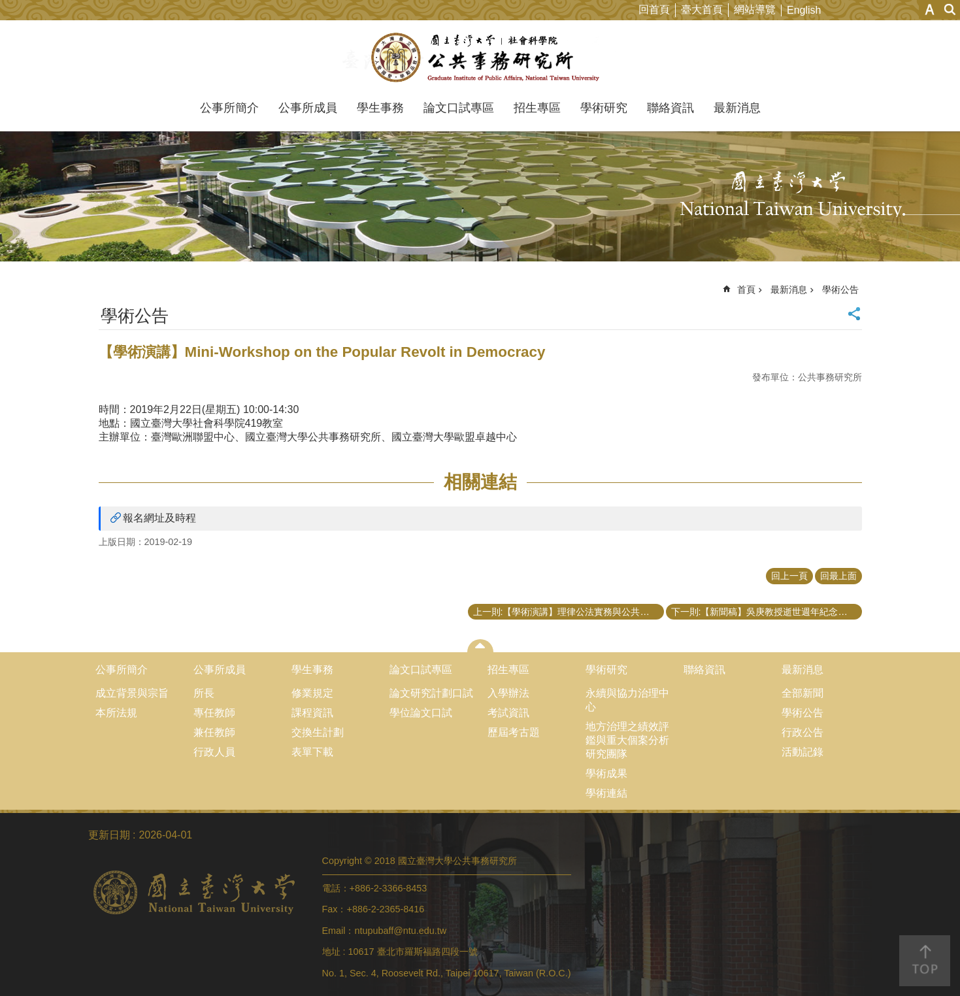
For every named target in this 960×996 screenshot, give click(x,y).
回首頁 (654, 9)
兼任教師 (214, 732)
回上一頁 (789, 576)
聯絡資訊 (670, 107)
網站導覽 (755, 9)
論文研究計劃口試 (431, 693)
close (480, 645)
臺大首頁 (702, 9)
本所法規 (116, 712)
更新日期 (109, 834)
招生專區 (537, 107)
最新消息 (737, 107)
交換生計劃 (317, 732)
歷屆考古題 (514, 732)
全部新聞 (802, 693)
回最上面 (838, 576)
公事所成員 (307, 107)
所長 (203, 693)
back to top (924, 960)
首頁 (746, 289)
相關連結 (480, 482)
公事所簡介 (229, 107)
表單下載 (312, 751)
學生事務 (380, 107)
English (804, 10)
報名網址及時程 (159, 517)
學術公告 (840, 289)
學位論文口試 (420, 712)
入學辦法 (508, 693)
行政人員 (214, 751)
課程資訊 (312, 712)
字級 (929, 9)
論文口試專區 (458, 107)
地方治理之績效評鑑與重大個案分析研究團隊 (627, 740)
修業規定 (312, 693)
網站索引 (950, 9)
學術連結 (606, 793)
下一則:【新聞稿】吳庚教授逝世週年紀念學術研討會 (766, 611)
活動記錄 (802, 751)
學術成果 (606, 773)
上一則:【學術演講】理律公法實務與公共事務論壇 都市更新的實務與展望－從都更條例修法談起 (568, 611)
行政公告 (802, 732)
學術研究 (603, 107)
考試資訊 (508, 712)
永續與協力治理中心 (627, 700)
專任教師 (214, 712)
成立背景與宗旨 (132, 693)
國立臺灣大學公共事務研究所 (480, 57)
